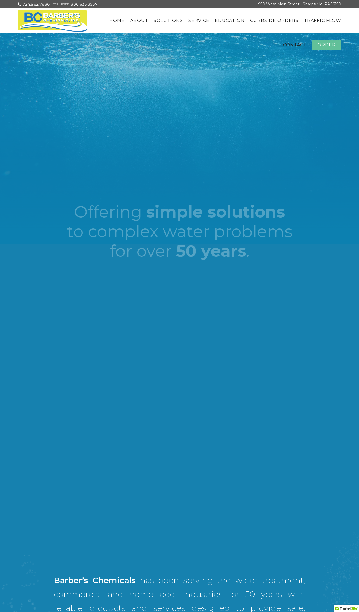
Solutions (168, 20)
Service (198, 20)
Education (230, 20)
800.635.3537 (84, 4)
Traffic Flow (322, 20)
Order (326, 45)
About (139, 20)
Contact (295, 45)
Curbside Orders (274, 20)
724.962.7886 (36, 4)
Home (117, 20)
